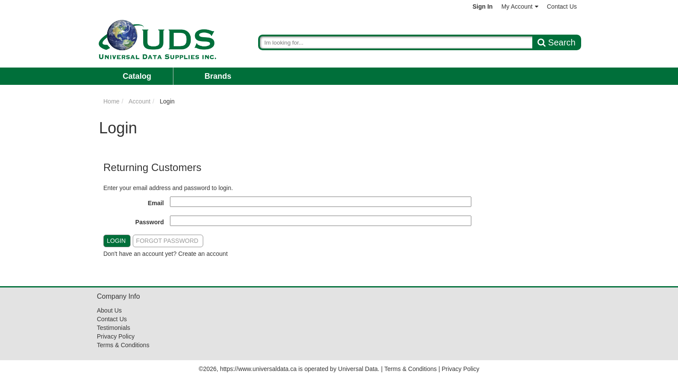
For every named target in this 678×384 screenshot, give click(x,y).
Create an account (202, 253)
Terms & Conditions (123, 345)
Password (149, 222)
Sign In (483, 6)
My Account (519, 6)
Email (156, 203)
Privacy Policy (115, 336)
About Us (109, 310)
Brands (218, 76)
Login (116, 240)
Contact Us (562, 6)
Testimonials (113, 327)
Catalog (137, 76)
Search (556, 42)
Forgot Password (167, 240)
